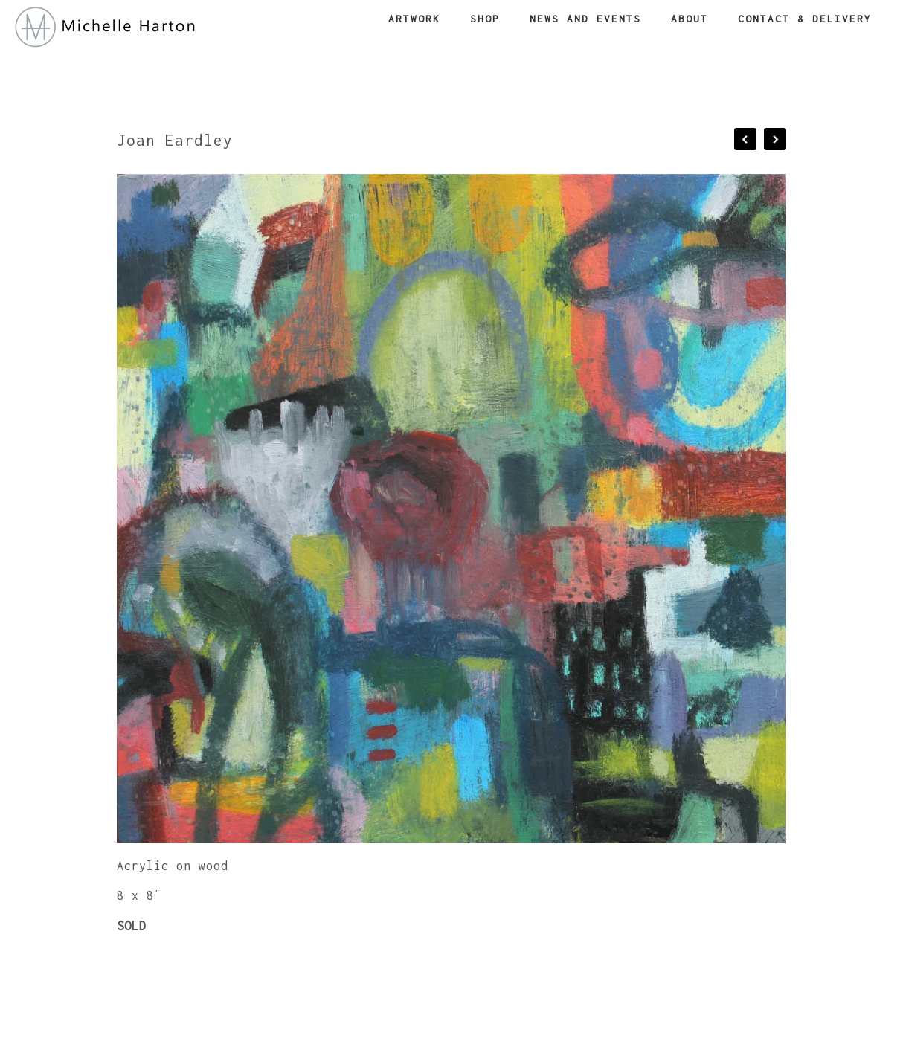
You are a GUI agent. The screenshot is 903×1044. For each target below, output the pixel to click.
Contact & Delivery (805, 19)
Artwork (414, 19)
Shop (485, 19)
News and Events (585, 19)
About (689, 19)
